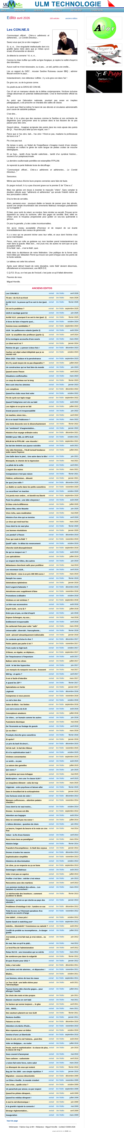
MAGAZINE (20, 10)
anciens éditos (71, 18)
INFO (3, 10)
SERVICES (39, 10)
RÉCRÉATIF (76, 10)
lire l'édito (60, 293)
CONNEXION (97, 10)
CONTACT (57, 10)
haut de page (12, 1121)
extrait (51, 293)
